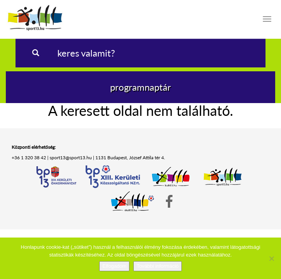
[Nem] (271, 258)
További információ (157, 266)
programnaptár (140, 87)
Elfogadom (114, 266)
